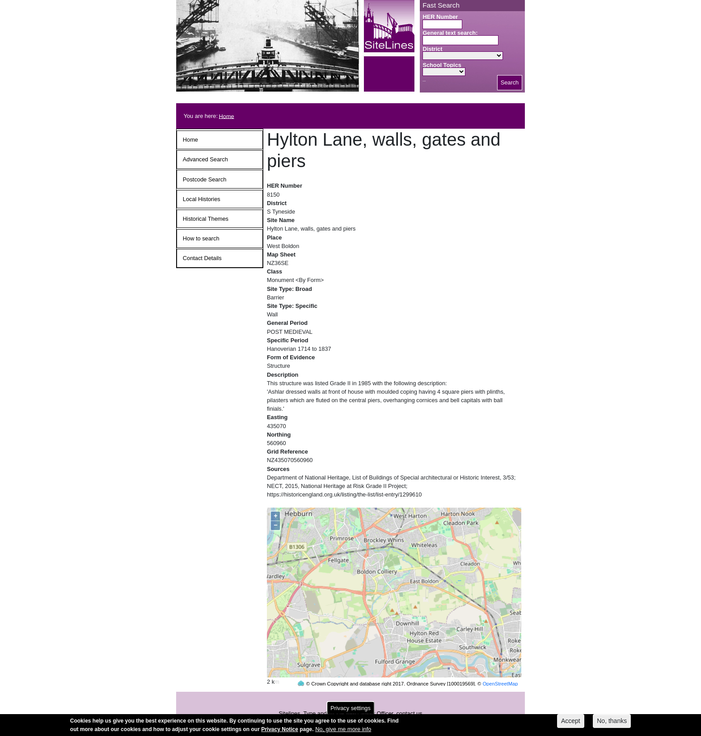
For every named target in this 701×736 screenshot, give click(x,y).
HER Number (440, 16)
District (432, 49)
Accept (570, 722)
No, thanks (612, 722)
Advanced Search (205, 159)
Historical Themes (205, 218)
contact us (409, 696)
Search (510, 82)
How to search (201, 238)
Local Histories (201, 199)
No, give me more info (343, 731)
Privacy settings (350, 710)
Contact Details (202, 258)
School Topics (441, 65)
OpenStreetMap (500, 666)
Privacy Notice (279, 731)
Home (226, 116)
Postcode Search (204, 179)
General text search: (449, 32)
